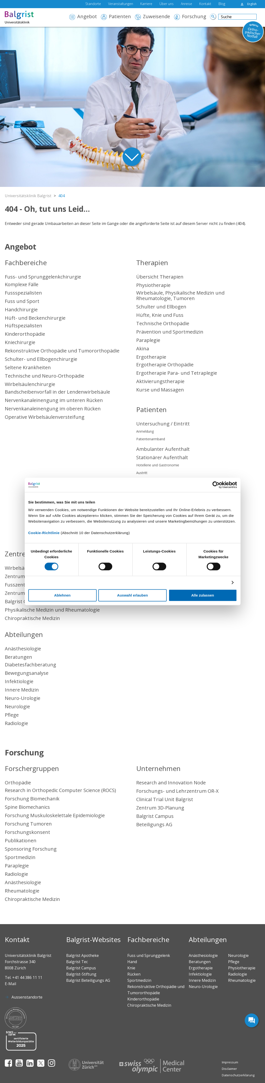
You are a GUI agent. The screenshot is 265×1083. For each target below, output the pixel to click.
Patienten (120, 17)
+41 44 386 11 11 (27, 977)
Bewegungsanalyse (26, 673)
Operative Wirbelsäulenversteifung (44, 417)
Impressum (230, 1062)
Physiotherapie (153, 285)
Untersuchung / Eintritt (163, 423)
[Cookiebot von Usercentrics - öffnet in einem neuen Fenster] (216, 484)
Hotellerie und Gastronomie (157, 465)
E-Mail (10, 983)
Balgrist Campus (155, 816)
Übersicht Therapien (159, 277)
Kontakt (205, 4)
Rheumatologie (22, 891)
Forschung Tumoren (28, 823)
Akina (142, 348)
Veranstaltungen (120, 4)
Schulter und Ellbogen (161, 306)
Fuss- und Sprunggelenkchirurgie (43, 277)
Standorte (93, 4)
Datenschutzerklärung (238, 1075)
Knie (131, 968)
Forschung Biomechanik (32, 798)
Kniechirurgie (20, 342)
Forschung (194, 17)
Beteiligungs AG (154, 824)
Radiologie (16, 723)
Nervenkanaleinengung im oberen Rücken (53, 408)
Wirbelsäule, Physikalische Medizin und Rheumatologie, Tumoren (180, 295)
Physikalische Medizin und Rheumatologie (52, 610)
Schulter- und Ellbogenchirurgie (41, 359)
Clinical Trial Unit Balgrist (164, 799)
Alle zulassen (202, 595)
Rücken (134, 974)
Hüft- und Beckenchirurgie (35, 318)
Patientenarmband (150, 439)
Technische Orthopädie (162, 323)
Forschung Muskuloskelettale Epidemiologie (55, 815)
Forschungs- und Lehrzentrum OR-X (177, 791)
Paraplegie (148, 340)
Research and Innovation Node (171, 782)
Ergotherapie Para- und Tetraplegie (176, 373)
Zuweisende (156, 17)
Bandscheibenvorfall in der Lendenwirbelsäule (57, 392)
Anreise (186, 4)
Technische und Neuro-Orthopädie (44, 376)
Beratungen (18, 657)
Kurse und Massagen (160, 389)
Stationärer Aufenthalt (162, 457)
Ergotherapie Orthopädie (165, 364)
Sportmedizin (20, 857)
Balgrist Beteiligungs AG (88, 980)
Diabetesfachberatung (30, 664)
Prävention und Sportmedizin (169, 332)
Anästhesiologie (23, 648)
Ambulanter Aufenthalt (163, 449)
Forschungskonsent (27, 832)
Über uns (166, 4)
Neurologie (17, 706)
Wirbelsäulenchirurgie (30, 384)
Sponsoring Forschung (31, 849)
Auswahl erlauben (132, 595)
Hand (132, 961)
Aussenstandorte (27, 997)
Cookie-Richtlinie (44, 533)
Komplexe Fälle (21, 284)
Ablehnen (62, 595)
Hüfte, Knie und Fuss (159, 315)
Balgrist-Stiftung (81, 974)
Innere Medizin (22, 690)
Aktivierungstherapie (160, 381)
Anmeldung (145, 431)
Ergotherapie (151, 357)
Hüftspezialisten (23, 325)
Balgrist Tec (77, 961)
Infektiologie (19, 681)
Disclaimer (229, 1068)
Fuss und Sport (22, 301)
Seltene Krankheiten (28, 367)
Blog (221, 4)
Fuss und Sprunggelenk (148, 955)
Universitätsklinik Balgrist (28, 195)
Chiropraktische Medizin (32, 618)
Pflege (12, 715)
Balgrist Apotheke (82, 955)
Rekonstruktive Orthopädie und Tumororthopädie (62, 350)
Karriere (146, 4)
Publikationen (20, 840)
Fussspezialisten (23, 293)
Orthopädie (18, 782)
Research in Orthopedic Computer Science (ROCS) (60, 790)
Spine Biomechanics (27, 807)
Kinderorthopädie (25, 334)
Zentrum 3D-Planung (160, 807)
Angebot (87, 17)
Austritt (141, 472)
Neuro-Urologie (22, 698)
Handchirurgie (21, 309)
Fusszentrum (20, 584)
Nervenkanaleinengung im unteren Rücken (54, 400)
